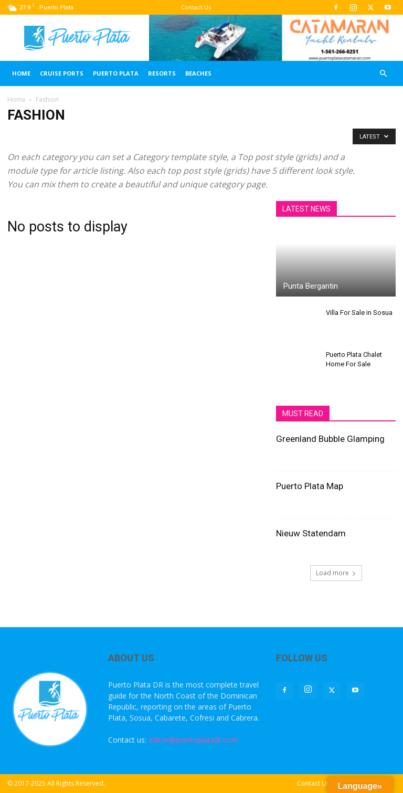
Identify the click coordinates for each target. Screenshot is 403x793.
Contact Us (196, 7)
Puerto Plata (116, 73)
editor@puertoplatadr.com (193, 740)
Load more (336, 572)
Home (21, 73)
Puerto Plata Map (309, 486)
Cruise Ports (61, 73)
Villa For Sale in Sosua (359, 312)
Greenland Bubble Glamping (330, 438)
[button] (383, 74)
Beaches (198, 73)
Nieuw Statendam (311, 533)
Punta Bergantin (310, 286)
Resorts (162, 73)
